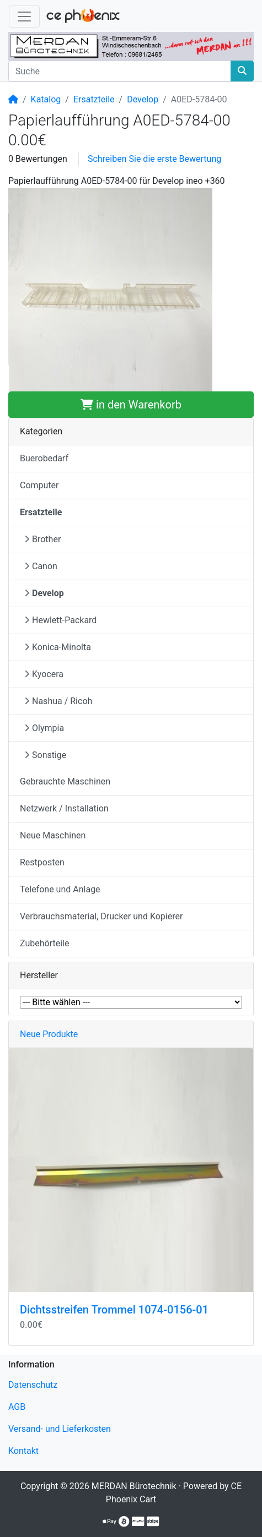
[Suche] (119, 71)
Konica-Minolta (57, 647)
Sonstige (45, 755)
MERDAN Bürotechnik (134, 1486)
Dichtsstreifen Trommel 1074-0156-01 (114, 1309)
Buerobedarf (44, 458)
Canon (40, 566)
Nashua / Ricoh (58, 701)
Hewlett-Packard (60, 620)
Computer (39, 485)
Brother (42, 539)
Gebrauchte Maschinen (65, 781)
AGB (16, 1407)
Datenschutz (32, 1385)
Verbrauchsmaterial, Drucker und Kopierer (101, 916)
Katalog (46, 99)
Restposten (42, 862)
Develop (142, 99)
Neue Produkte (49, 1034)
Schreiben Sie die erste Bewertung (154, 159)
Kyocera (43, 674)
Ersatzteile (94, 99)
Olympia (44, 728)
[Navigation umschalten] (24, 17)
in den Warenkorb (131, 404)
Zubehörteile (44, 943)
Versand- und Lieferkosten (59, 1429)
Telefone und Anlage (60, 889)
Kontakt (23, 1451)
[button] (110, 289)
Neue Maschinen (52, 835)
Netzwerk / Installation (64, 808)
